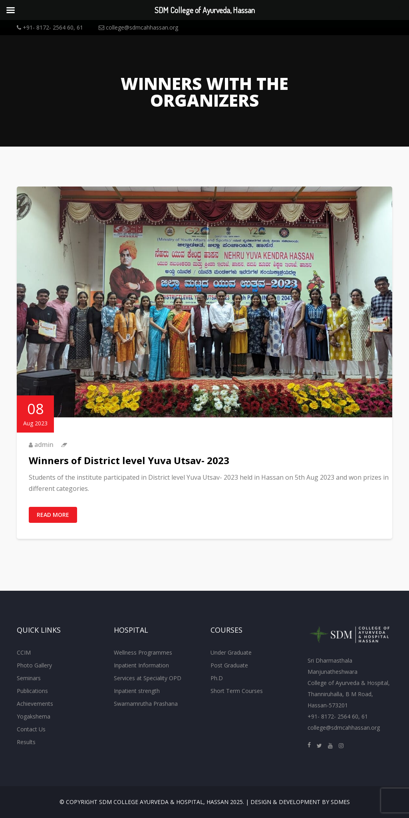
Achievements (35, 703)
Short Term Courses (236, 691)
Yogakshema (33, 716)
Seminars (29, 678)
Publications (32, 691)
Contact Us (31, 729)
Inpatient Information (141, 665)
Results (26, 742)
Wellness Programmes (143, 652)
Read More (53, 514)
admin (44, 444)
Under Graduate (231, 652)
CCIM (24, 652)
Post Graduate (229, 665)
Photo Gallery (34, 665)
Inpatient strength (137, 691)
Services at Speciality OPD (147, 678)
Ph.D (216, 678)
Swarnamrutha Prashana (146, 703)
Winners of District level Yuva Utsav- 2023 (129, 460)
